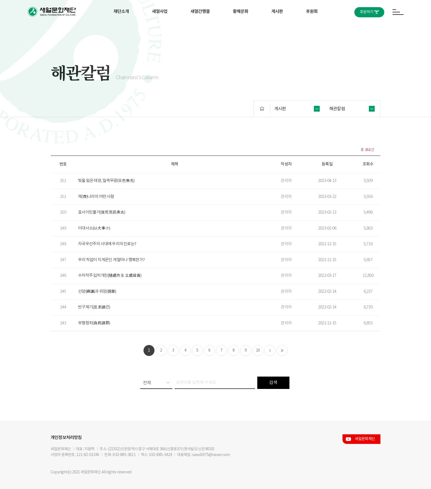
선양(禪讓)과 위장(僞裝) (97, 291)
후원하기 (366, 12)
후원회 (312, 11)
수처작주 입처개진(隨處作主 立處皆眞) (109, 275)
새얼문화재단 (365, 439)
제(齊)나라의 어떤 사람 (96, 196)
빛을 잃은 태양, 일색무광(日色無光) (106, 180)
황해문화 (240, 11)
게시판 (277, 11)
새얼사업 (160, 11)
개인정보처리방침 (66, 437)
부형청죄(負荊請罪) (94, 323)
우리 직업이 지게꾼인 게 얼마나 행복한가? (111, 260)
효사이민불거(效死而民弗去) (101, 212)
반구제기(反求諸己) (94, 307)
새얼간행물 (200, 11)
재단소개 (121, 11)
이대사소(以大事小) (94, 228)
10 (258, 350)
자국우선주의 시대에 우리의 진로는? (107, 244)
